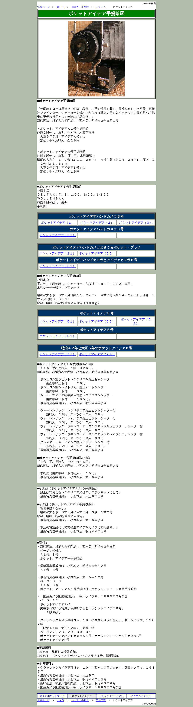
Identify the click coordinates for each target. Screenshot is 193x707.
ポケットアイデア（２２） (97, 253)
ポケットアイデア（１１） (58, 235)
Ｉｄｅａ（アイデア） (111, 696)
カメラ (60, 6)
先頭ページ (43, 6)
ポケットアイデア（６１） (58, 336)
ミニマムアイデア (141, 696)
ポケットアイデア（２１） (58, 253)
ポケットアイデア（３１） (58, 266)
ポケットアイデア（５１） (58, 321)
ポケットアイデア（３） (135, 222)
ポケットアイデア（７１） (58, 354)
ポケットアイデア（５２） (97, 321)
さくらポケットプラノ (52, 696)
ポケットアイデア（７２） (97, 354)
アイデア (101, 6)
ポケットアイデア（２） (97, 222)
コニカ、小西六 (80, 6)
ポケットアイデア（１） (57, 222)
